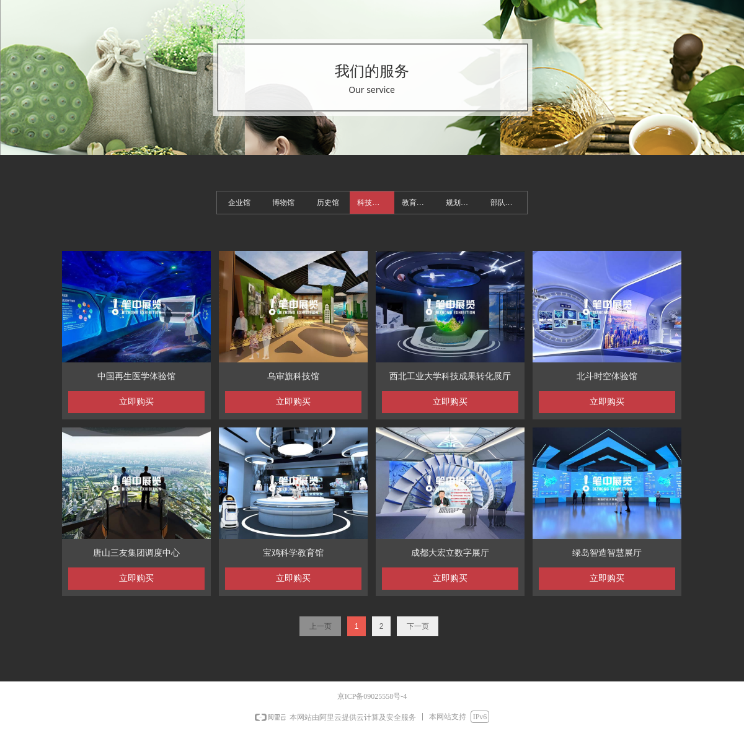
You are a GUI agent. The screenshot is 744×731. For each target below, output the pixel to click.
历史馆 (328, 202)
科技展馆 (372, 202)
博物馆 (283, 202)
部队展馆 (505, 202)
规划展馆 (461, 202)
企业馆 (239, 202)
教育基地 (417, 202)
